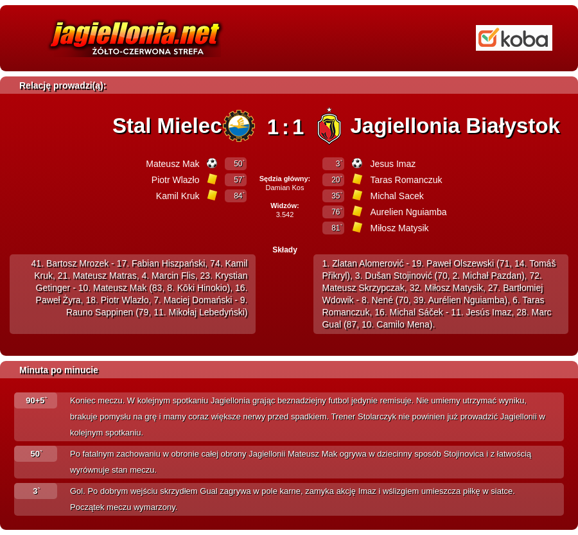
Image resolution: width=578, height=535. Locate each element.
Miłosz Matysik (399, 228)
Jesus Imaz (393, 164)
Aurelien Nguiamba (408, 212)
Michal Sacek (396, 196)
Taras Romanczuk (406, 180)
